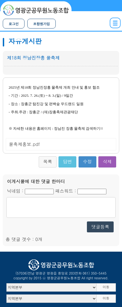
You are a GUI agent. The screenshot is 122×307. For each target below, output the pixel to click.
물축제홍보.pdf (24, 144)
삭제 (107, 161)
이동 (106, 286)
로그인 (14, 23)
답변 (67, 161)
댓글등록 (100, 226)
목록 (47, 161)
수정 (87, 161)
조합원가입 (41, 23)
